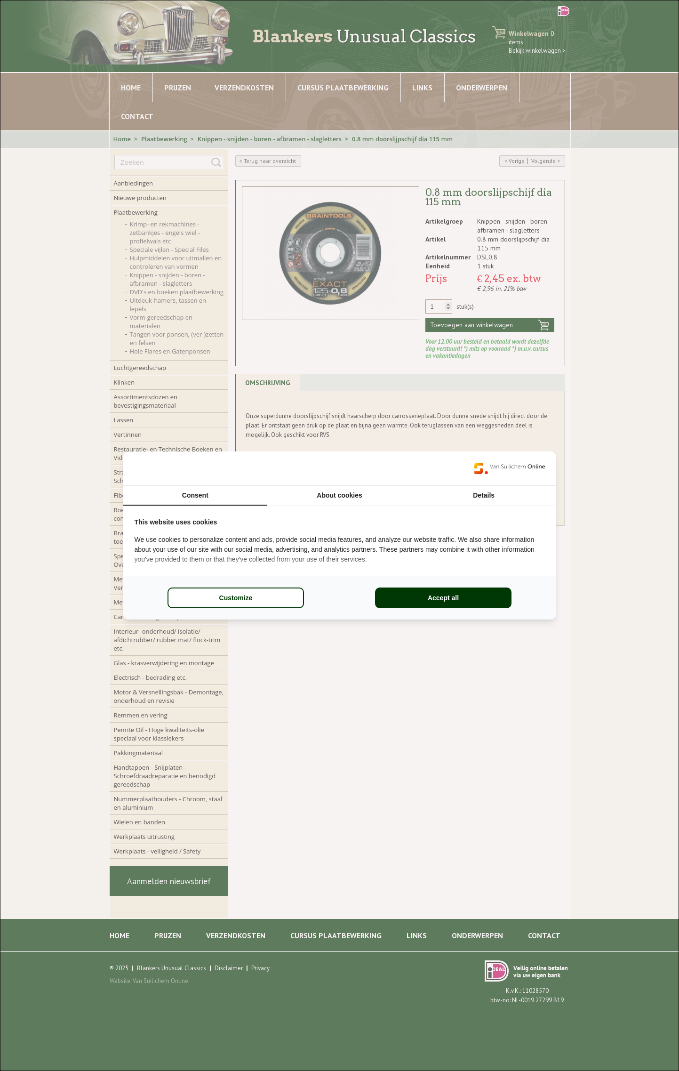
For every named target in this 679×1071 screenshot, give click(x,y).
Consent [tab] (195, 495)
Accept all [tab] (443, 598)
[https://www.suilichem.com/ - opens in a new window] (509, 468)
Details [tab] (484, 495)
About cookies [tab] (339, 495)
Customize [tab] (236, 598)
